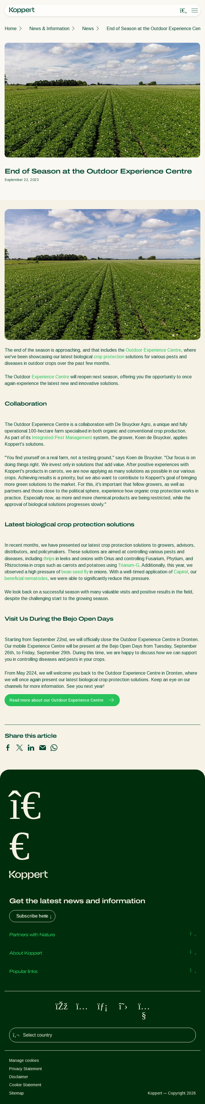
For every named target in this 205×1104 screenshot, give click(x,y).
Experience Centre (50, 376)
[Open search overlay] (183, 10)
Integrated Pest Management (62, 437)
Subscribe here (34, 916)
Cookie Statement (25, 1084)
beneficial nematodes (26, 578)
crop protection (109, 356)
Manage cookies (24, 1060)
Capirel (181, 571)
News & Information (49, 28)
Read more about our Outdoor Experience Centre (62, 700)
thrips (49, 558)
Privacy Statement (25, 1068)
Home (11, 28)
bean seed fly (74, 571)
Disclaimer (18, 1076)
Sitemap (16, 1093)
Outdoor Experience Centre (153, 350)
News (88, 28)
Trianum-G (128, 565)
